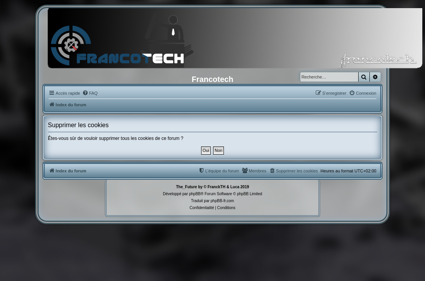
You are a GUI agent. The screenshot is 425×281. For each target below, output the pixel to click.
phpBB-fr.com (222, 201)
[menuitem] (90, 93)
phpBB (195, 194)
